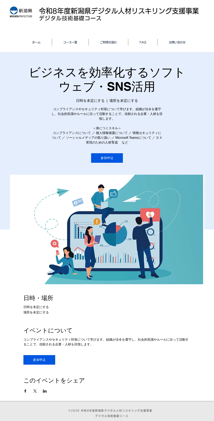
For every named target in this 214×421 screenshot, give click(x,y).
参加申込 (107, 158)
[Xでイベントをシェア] (35, 391)
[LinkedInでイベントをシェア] (45, 391)
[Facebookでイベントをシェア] (25, 391)
